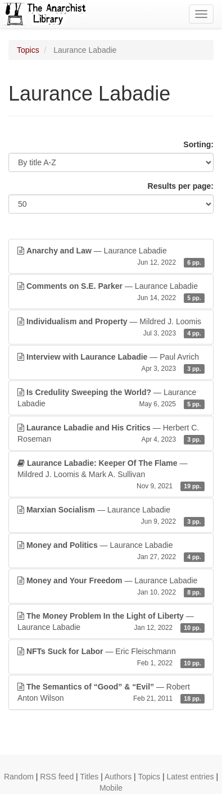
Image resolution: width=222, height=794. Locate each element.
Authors (118, 776)
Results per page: (181, 186)
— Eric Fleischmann (111, 657)
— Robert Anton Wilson (111, 693)
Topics (28, 50)
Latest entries (190, 776)
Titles (89, 776)
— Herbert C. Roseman (111, 433)
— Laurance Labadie (111, 256)
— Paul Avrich (111, 363)
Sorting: (198, 144)
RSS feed (57, 776)
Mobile (111, 787)
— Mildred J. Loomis (111, 327)
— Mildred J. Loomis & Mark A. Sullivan (111, 475)
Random (19, 776)
